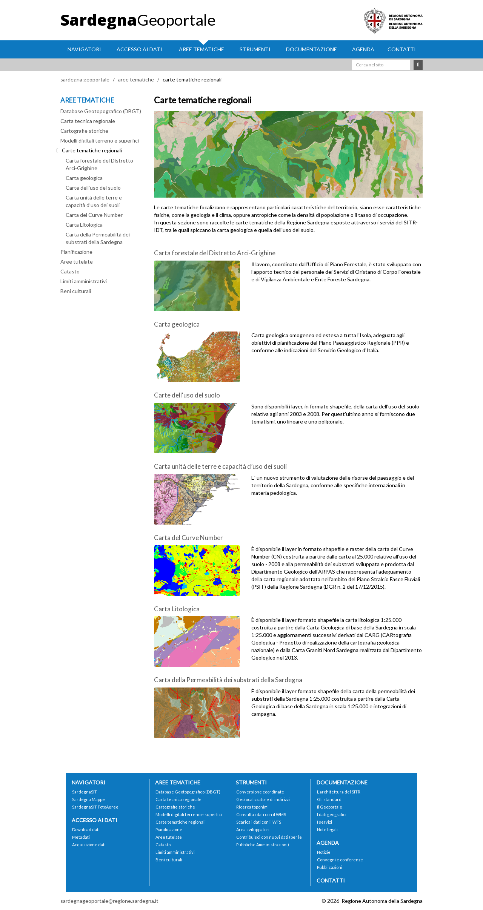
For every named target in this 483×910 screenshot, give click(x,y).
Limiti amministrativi (83, 281)
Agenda (363, 49)
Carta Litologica (84, 224)
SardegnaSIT (84, 791)
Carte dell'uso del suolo (93, 187)
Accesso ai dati (139, 49)
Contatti (402, 49)
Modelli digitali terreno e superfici (99, 140)
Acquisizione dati (89, 844)
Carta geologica (84, 178)
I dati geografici (331, 814)
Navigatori (84, 49)
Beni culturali (75, 291)
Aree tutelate (76, 261)
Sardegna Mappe (88, 799)
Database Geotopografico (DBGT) (100, 111)
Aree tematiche (201, 49)
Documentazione (311, 49)
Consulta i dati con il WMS (261, 814)
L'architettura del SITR (338, 791)
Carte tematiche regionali (180, 821)
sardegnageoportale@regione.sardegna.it (109, 901)
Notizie (324, 852)
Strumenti (255, 49)
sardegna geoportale (84, 79)
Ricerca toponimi (252, 806)
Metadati (81, 837)
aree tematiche (136, 79)
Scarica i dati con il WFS (258, 821)
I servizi (324, 821)
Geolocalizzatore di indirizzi (263, 799)
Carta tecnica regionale (87, 121)
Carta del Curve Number (94, 215)
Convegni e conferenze (340, 859)
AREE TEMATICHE (87, 100)
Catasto (70, 271)
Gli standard (329, 799)
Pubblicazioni (329, 867)
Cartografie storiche (84, 130)
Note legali (327, 829)
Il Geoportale (329, 806)
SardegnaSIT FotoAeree (95, 806)
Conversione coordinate (260, 791)
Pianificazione (76, 252)
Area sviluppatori (252, 829)
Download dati (86, 829)
